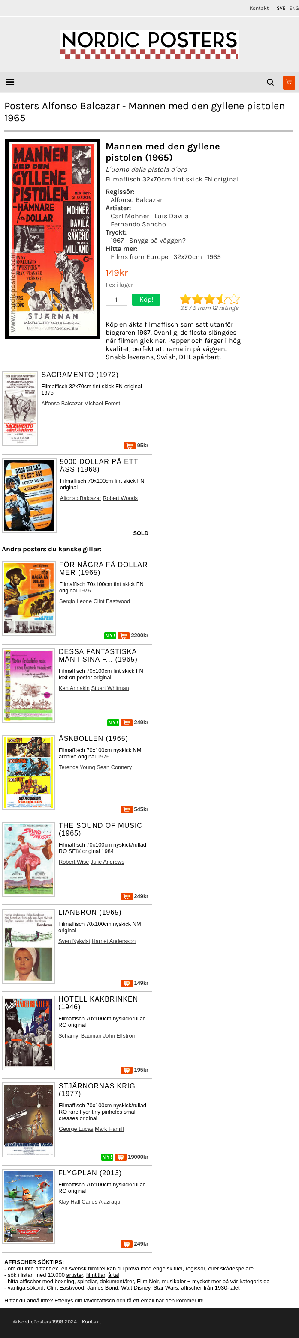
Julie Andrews (107, 862)
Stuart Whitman (110, 688)
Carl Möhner (130, 216)
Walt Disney (135, 1287)
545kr (134, 809)
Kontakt (259, 8)
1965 (214, 257)
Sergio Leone (75, 601)
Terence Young (77, 767)
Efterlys (63, 1300)
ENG (294, 8)
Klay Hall (69, 1201)
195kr (134, 1070)
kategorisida (255, 1281)
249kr (134, 722)
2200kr (133, 635)
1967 (117, 240)
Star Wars (166, 1287)
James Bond (102, 1287)
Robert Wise (74, 862)
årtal (113, 1275)
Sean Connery (114, 767)
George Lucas (76, 1129)
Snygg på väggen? (157, 240)
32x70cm (187, 257)
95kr (136, 445)
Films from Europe (139, 257)
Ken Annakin (74, 688)
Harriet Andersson (114, 941)
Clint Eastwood (112, 601)
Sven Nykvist (74, 941)
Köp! (146, 299)
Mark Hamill (109, 1129)
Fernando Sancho (138, 224)
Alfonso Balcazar (137, 200)
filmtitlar (95, 1275)
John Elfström (119, 1035)
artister (74, 1275)
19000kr (131, 1157)
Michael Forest (102, 403)
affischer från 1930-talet (210, 1287)
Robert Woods (120, 498)
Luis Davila (171, 216)
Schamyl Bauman (79, 1035)
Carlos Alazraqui (101, 1201)
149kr (134, 983)
